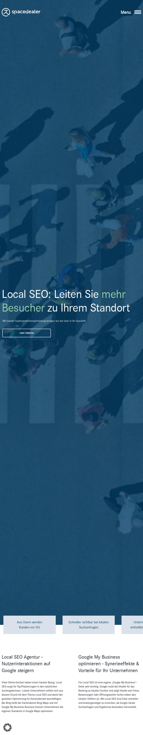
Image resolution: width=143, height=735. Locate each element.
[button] (131, 12)
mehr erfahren (27, 333)
